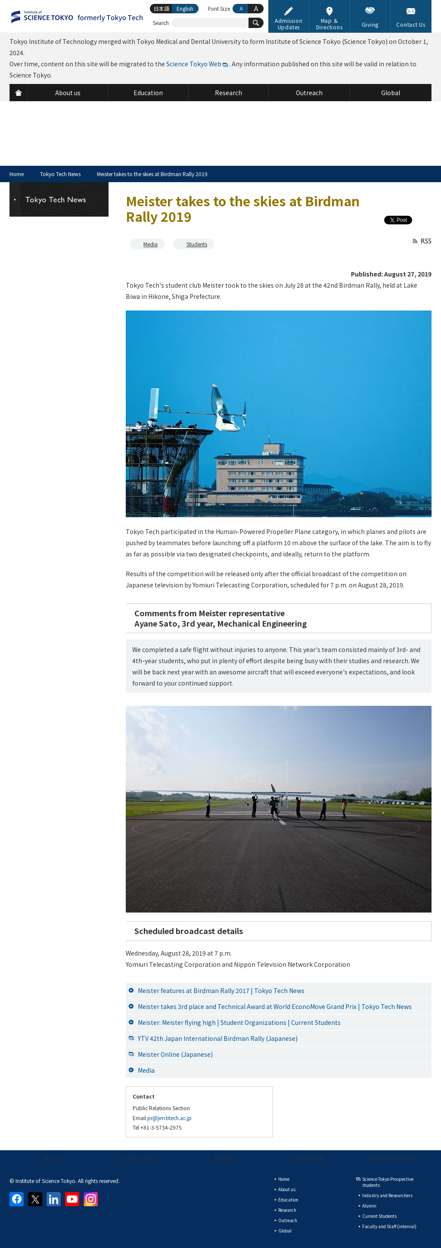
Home (16, 173)
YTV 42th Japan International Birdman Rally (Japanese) (218, 1038)
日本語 (161, 8)
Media (150, 244)
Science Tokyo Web (193, 63)
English (185, 8)
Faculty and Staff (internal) (389, 1226)
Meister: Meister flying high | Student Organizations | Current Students (239, 1022)
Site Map (224, 1157)
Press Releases (308, 1157)
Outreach (287, 1220)
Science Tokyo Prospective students (387, 1182)
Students (196, 244)
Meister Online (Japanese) (175, 1054)
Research (287, 1210)
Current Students (379, 1216)
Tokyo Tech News (60, 173)
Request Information (392, 1157)
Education (288, 1199)
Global (285, 1230)
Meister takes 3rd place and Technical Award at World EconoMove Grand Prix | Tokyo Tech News (275, 1006)
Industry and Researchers (387, 1195)
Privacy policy (138, 1157)
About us (54, 1157)
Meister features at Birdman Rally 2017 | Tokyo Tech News (221, 990)
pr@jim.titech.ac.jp (169, 1117)
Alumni (369, 1205)
